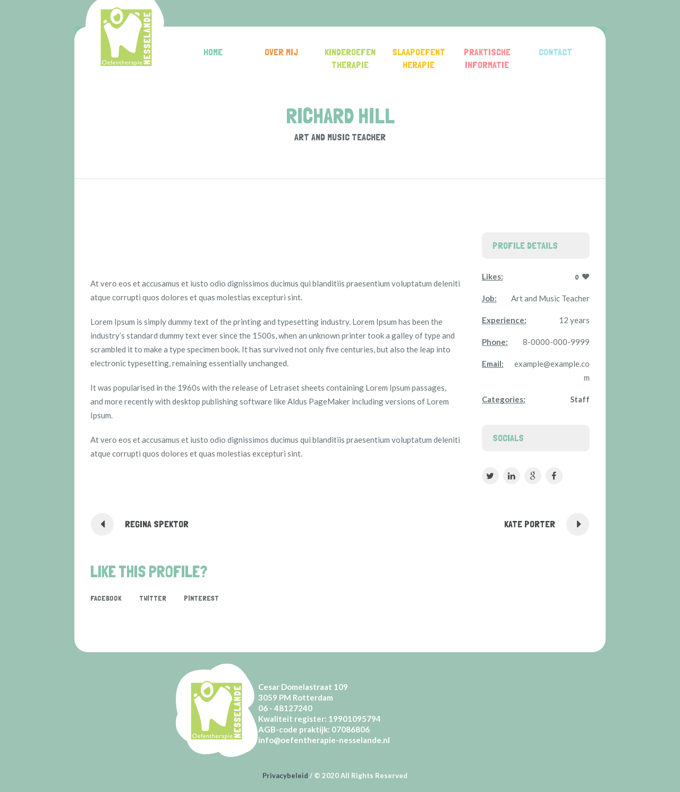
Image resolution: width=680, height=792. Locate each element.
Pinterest (201, 598)
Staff (580, 399)
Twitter (152, 598)
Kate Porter (529, 523)
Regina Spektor (157, 523)
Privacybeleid (285, 775)
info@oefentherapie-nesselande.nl (324, 740)
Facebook (106, 598)
